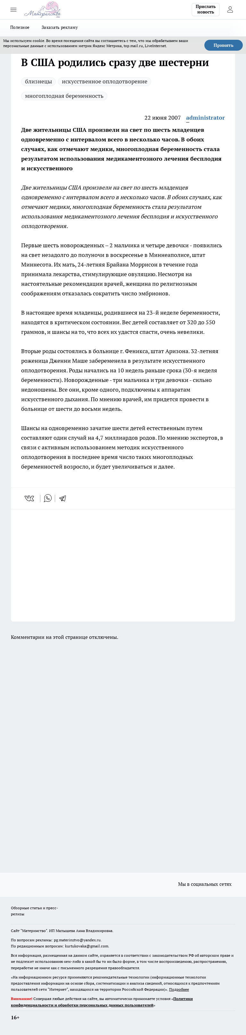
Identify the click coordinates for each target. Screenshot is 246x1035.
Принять (224, 45)
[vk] (30, 498)
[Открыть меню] (13, 9)
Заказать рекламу (60, 27)
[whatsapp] (48, 498)
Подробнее (179, 989)
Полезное (19, 27)
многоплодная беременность (64, 95)
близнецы (38, 81)
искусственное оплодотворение (104, 81)
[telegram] (64, 498)
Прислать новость (206, 9)
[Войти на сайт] (230, 9)
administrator (205, 117)
